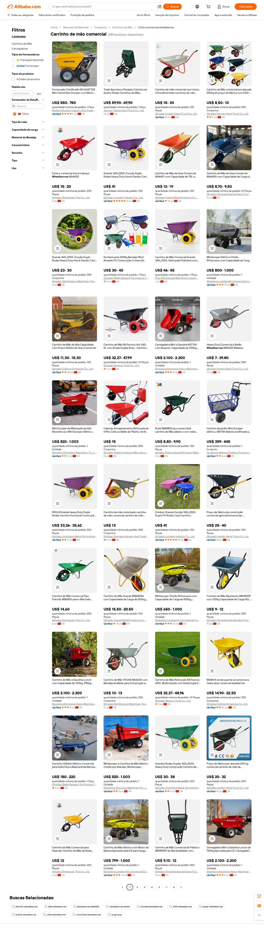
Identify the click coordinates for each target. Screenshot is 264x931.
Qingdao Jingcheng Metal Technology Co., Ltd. (74, 536)
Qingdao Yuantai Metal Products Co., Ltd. (177, 197)
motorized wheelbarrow (87, 914)
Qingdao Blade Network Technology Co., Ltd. (126, 278)
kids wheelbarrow (55, 906)
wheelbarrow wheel (118, 906)
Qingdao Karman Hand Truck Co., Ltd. (228, 113)
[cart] (209, 7)
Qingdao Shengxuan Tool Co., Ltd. (71, 197)
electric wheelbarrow (25, 906)
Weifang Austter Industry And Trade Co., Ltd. (74, 110)
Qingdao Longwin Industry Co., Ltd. (123, 197)
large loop (115, 914)
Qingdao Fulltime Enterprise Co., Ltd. (72, 368)
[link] (259, 896)
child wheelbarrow (54, 914)
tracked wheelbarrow (149, 906)
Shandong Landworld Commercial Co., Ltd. (229, 281)
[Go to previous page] (122, 887)
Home (54, 27)
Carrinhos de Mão (122, 27)
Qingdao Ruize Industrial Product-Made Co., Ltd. (177, 452)
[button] (159, 6)
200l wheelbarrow (180, 906)
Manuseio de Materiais (76, 27)
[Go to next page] (181, 887)
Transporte (100, 27)
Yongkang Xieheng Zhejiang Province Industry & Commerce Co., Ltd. (229, 452)
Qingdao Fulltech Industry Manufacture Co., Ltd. (126, 452)
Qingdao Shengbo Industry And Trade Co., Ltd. (126, 536)
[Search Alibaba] (103, 7)
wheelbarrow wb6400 (86, 906)
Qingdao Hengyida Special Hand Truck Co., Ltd (229, 194)
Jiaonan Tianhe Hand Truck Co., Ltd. (124, 110)
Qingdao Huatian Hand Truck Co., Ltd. (176, 113)
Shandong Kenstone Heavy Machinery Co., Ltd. (177, 368)
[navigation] (28, 457)
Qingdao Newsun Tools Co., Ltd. (121, 365)
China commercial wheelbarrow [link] (156, 27)
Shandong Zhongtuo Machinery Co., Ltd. (74, 452)
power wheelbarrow (211, 906)
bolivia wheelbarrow (24, 914)
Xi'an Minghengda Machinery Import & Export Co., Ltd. (177, 278)
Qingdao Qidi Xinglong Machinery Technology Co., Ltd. (74, 281)
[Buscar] (172, 7)
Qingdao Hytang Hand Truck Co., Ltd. (227, 368)
